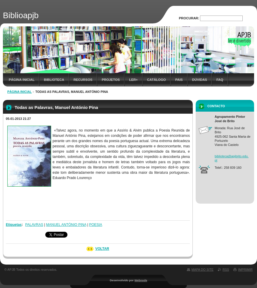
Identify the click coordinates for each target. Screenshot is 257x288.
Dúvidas (199, 79)
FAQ (219, 79)
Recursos (83, 79)
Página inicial (21, 79)
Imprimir (245, 269)
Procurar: (189, 18)
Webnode (140, 280)
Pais (179, 79)
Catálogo (156, 79)
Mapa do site (202, 269)
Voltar (102, 249)
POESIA (95, 225)
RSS (226, 269)
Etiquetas (14, 225)
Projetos (111, 79)
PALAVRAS (34, 225)
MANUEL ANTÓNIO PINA (66, 225)
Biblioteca (54, 79)
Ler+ (133, 79)
